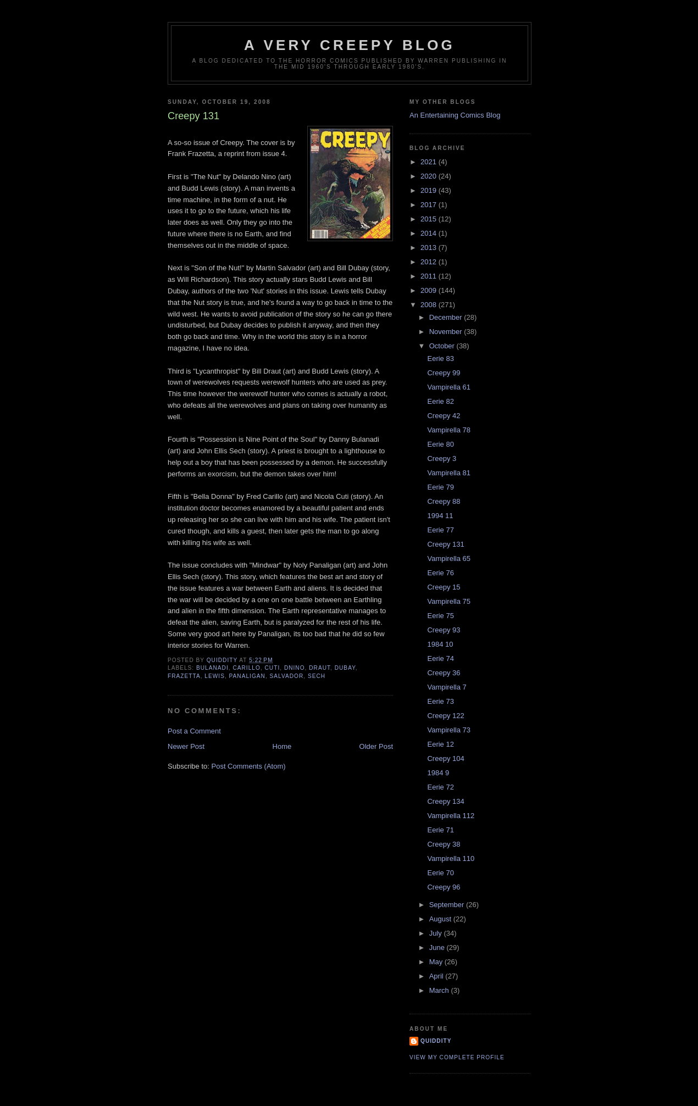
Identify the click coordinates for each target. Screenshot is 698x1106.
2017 (429, 205)
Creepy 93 (443, 630)
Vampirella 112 (450, 816)
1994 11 (440, 516)
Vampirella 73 (448, 730)
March (440, 990)
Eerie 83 (440, 358)
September (447, 905)
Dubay (345, 668)
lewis (214, 676)
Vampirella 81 (448, 473)
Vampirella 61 (448, 387)
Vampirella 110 (450, 858)
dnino (294, 668)
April (437, 976)
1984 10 (440, 644)
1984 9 (438, 773)
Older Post (376, 746)
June (438, 947)
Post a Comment (194, 731)
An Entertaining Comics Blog (454, 115)
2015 (429, 219)
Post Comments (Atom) (249, 766)
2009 (429, 290)
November (446, 331)
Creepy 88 (443, 501)
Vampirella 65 (448, 558)
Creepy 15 (443, 587)
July (436, 933)
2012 (429, 262)
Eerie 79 (440, 487)
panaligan (247, 676)
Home (282, 746)
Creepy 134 (445, 801)
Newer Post (186, 746)
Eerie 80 (440, 444)
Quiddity (436, 1041)
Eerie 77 (440, 530)
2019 (429, 190)
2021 (429, 162)
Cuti (272, 668)
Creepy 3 (441, 458)
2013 (429, 247)
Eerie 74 (440, 658)
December (446, 317)
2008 (429, 305)
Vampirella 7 (446, 687)
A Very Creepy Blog (349, 45)
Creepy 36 (443, 673)
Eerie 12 (440, 744)
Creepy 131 (445, 544)
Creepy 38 (443, 844)
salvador (287, 676)
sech (316, 676)
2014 (429, 233)
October (443, 346)
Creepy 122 (445, 716)
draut (319, 668)
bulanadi (212, 668)
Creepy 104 (445, 758)
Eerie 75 (440, 616)
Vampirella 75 (448, 601)
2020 (429, 176)
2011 (429, 276)
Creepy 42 (443, 416)
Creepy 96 (443, 887)
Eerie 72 (440, 787)
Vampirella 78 (448, 430)
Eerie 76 (440, 573)
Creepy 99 (443, 373)
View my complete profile (457, 1057)
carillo (246, 668)
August (441, 919)
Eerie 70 (440, 873)
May (437, 962)
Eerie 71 (440, 830)
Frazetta (184, 676)
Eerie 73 (440, 701)
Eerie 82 (440, 401)
